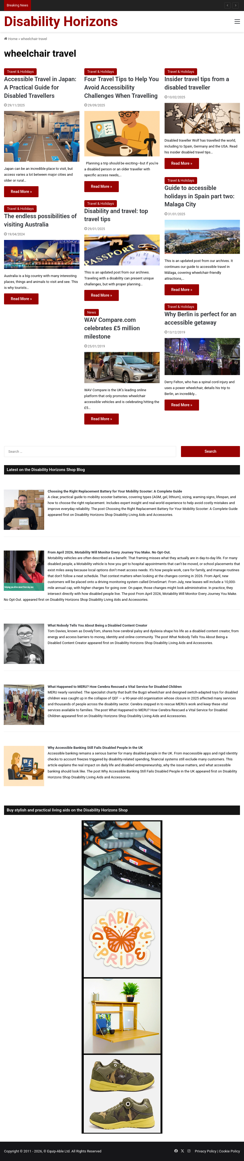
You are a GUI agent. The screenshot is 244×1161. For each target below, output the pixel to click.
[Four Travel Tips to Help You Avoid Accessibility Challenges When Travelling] (122, 133)
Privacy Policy (205, 1151)
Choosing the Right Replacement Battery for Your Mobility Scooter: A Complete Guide (115, 491)
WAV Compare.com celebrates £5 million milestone (112, 328)
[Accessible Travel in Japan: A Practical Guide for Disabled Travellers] (41, 136)
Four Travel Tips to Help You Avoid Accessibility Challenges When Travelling (121, 87)
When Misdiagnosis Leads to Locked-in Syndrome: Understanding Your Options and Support (100, 5)
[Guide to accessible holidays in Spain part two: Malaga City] (202, 237)
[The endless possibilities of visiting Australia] (41, 254)
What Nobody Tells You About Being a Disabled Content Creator (97, 625)
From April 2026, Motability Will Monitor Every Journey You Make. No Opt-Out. (109, 552)
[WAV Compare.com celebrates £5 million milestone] (122, 367)
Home (11, 39)
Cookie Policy (229, 1151)
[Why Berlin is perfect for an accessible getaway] (202, 356)
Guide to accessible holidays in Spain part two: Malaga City (200, 196)
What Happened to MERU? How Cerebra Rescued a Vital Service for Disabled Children (115, 687)
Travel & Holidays (20, 72)
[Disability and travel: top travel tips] (122, 250)
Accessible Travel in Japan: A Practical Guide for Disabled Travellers (40, 87)
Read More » (21, 191)
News (91, 312)
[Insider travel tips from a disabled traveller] (202, 118)
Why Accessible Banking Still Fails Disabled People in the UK (95, 748)
